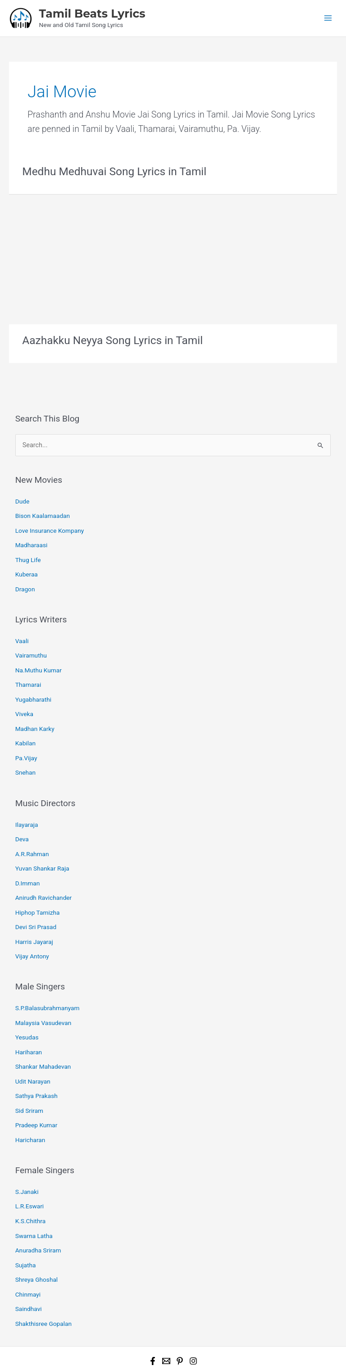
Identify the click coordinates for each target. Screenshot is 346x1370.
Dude (22, 499)
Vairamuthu (31, 647)
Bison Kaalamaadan (42, 513)
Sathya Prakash (36, 1068)
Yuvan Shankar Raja (42, 850)
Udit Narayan (32, 1054)
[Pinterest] (180, 1323)
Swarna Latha (34, 1202)
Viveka (24, 702)
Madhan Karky (35, 716)
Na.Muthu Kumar (38, 661)
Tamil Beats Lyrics (92, 13)
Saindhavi (28, 1271)
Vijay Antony (32, 934)
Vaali (22, 633)
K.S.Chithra (30, 1188)
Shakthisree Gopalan (43, 1285)
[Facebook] (153, 1323)
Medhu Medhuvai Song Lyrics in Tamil (111, 170)
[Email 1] (166, 1323)
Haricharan (30, 1109)
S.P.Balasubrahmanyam (47, 985)
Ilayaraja (26, 809)
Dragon (25, 581)
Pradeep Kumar (36, 1095)
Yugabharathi (33, 688)
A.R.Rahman (32, 836)
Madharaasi (31, 540)
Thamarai (28, 674)
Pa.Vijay (26, 744)
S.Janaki (27, 1161)
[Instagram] (193, 1323)
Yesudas (27, 1012)
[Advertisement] (173, 256)
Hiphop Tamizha (37, 892)
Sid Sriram (29, 1082)
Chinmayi (28, 1257)
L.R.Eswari (29, 1175)
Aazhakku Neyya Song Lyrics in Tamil (109, 339)
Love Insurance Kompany (49, 526)
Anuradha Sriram (38, 1216)
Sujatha (25, 1230)
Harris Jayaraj (34, 920)
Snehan (25, 758)
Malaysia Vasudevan (43, 999)
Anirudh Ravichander (43, 878)
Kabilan (25, 730)
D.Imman (27, 864)
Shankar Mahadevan (43, 1040)
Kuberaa (26, 568)
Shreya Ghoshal (36, 1244)
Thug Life (28, 554)
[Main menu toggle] (328, 18)
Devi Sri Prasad (36, 906)
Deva (22, 822)
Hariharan (28, 1026)
